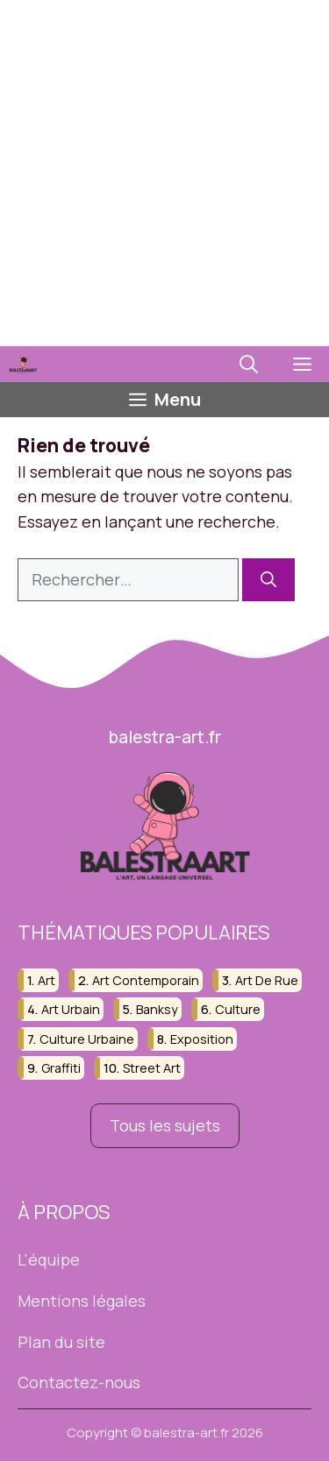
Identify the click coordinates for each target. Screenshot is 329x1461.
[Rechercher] (268, 579)
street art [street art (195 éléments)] (152, 1068)
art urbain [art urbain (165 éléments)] (70, 1009)
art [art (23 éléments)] (46, 980)
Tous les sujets (165, 1125)
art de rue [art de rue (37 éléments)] (266, 980)
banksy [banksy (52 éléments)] (157, 1009)
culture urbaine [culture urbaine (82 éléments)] (86, 1039)
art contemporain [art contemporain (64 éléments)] (145, 980)
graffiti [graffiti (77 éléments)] (61, 1068)
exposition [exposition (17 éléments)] (201, 1039)
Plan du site (61, 1341)
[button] (248, 364)
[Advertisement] (164, 173)
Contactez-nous (79, 1382)
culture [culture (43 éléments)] (238, 1009)
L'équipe (49, 1259)
